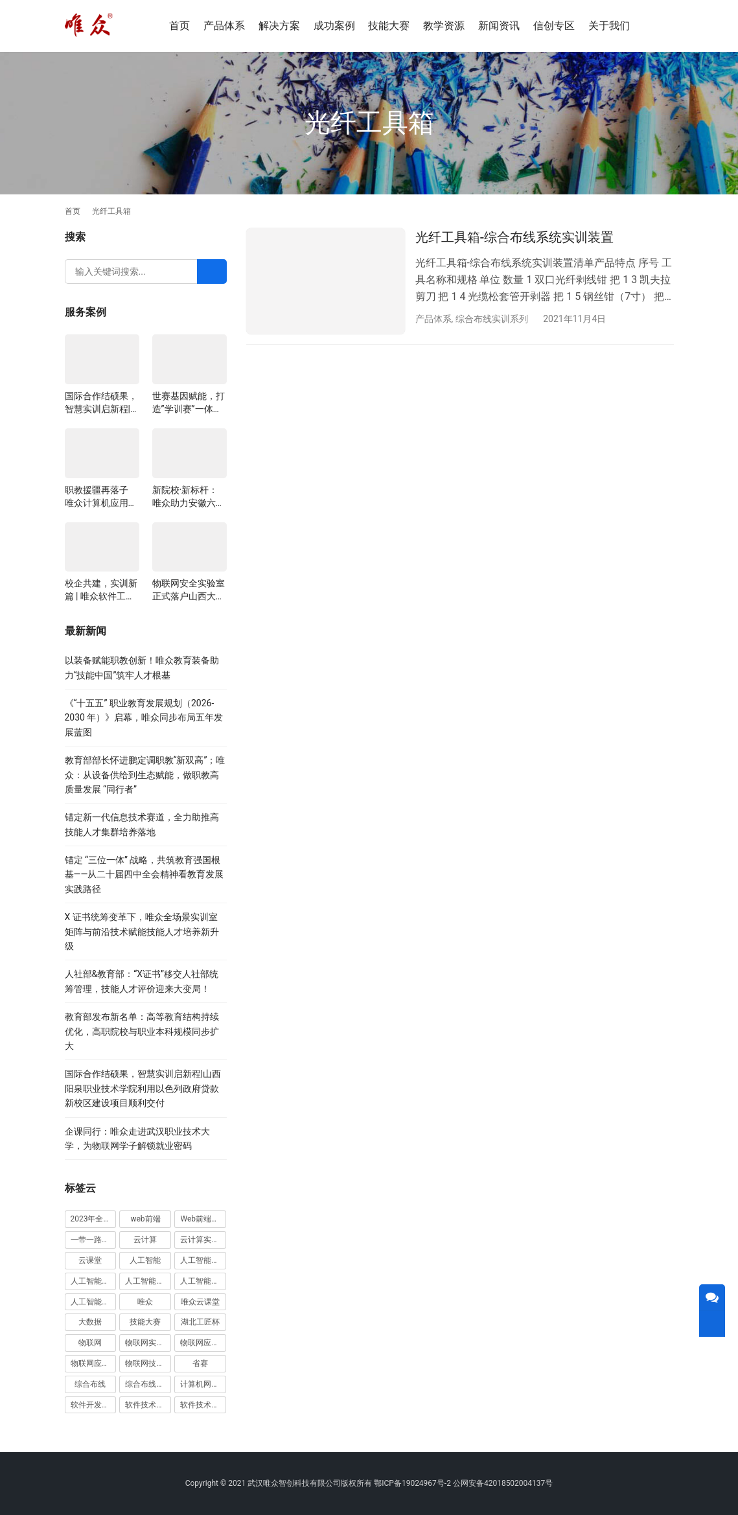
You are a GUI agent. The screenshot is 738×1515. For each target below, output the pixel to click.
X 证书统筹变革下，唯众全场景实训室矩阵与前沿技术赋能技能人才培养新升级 (142, 931)
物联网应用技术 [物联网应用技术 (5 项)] (94, 1363)
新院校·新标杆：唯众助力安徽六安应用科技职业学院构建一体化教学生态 (188, 497)
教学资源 (444, 25)
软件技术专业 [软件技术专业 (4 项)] (148, 1404)
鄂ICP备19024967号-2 (412, 1483)
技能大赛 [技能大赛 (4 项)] (145, 1321)
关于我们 (609, 25)
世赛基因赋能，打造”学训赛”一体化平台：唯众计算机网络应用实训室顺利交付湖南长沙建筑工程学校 (188, 403)
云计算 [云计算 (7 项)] (145, 1239)
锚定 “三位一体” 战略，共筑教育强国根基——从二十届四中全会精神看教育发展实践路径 (144, 874)
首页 (179, 25)
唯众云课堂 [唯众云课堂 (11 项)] (200, 1301)
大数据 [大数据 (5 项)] (90, 1321)
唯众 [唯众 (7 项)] (145, 1301)
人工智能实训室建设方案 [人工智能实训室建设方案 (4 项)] (148, 1281)
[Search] (212, 271)
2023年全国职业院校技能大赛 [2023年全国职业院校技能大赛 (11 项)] (94, 1218)
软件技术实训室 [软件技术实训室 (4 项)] (203, 1404)
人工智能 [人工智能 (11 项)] (145, 1260)
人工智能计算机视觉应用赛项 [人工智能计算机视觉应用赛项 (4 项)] (94, 1301)
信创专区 (554, 25)
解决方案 (279, 25)
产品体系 (224, 25)
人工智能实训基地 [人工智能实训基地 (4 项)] (203, 1260)
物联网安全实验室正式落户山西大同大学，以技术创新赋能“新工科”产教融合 (188, 590)
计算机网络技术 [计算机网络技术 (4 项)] (203, 1384)
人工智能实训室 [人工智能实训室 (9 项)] (94, 1281)
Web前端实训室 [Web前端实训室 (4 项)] (203, 1218)
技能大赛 (388, 25)
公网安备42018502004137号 (503, 1483)
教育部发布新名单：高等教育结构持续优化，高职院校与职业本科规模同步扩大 (142, 1031)
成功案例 (334, 25)
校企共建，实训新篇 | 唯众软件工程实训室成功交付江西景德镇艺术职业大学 (101, 590)
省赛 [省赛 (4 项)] (200, 1363)
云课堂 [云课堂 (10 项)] (90, 1260)
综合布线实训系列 (491, 319)
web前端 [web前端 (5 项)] (145, 1218)
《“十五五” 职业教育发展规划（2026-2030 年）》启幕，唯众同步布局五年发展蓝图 (144, 717)
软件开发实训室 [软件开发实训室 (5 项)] (94, 1404)
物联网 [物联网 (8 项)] (90, 1342)
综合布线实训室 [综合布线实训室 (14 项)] (148, 1384)
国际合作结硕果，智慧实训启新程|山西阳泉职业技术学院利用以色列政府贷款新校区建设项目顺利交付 (101, 403)
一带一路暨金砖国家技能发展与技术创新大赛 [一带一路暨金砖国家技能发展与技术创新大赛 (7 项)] (94, 1239)
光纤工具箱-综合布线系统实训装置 (514, 237)
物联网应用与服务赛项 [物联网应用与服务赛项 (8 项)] (203, 1342)
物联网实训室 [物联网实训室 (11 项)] (148, 1342)
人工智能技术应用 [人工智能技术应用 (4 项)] (203, 1281)
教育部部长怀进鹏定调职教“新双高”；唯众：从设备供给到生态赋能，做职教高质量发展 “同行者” (145, 774)
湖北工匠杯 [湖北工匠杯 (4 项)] (200, 1321)
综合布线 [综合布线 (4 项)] (90, 1384)
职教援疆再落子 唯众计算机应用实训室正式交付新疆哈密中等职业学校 (101, 497)
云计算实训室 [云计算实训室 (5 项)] (203, 1239)
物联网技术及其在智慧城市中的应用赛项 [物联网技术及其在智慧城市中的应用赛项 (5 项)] (148, 1363)
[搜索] (668, 25)
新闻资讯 (499, 25)
